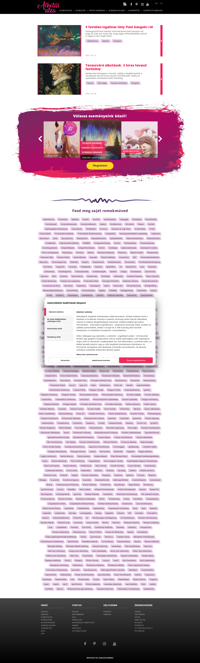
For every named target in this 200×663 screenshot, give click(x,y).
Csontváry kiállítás (103, 527)
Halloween (77, 565)
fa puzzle (55, 480)
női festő (86, 527)
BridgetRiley (151, 286)
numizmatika (147, 570)
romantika (46, 399)
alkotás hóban (89, 371)
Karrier (75, 625)
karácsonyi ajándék (71, 418)
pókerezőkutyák (129, 248)
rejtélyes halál (149, 447)
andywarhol (98, 262)
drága (123, 271)
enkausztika (47, 423)
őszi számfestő (147, 560)
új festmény (107, 541)
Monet (141, 224)
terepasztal (145, 527)
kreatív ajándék (129, 399)
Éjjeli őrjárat (139, 579)
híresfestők (151, 219)
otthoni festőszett (49, 418)
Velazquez (67, 252)
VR (129, 513)
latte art (80, 414)
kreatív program (70, 480)
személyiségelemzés (133, 366)
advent (120, 513)
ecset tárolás (134, 466)
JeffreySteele (88, 290)
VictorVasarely (133, 286)
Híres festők (140, 620)
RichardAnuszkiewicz (53, 290)
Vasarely (44, 262)
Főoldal (44, 611)
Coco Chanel (148, 371)
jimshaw (152, 267)
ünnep (98, 513)
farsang (121, 470)
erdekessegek (99, 271)
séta (55, 238)
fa (121, 267)
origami (153, 579)
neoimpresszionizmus (75, 447)
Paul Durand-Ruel (119, 456)
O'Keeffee (124, 409)
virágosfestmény (102, 243)
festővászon (132, 371)
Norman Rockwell (106, 252)
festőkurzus (115, 224)
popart (85, 262)
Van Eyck (68, 286)
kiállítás (74, 262)
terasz (96, 579)
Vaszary (116, 522)
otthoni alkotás (47, 409)
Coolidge (113, 248)
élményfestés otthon (94, 418)
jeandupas (73, 295)
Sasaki (129, 385)
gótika (147, 390)
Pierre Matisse (77, 461)
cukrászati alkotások (50, 432)
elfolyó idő (92, 276)
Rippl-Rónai (134, 485)
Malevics (122, 252)
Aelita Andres (67, 456)
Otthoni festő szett (144, 628)
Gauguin (117, 41)
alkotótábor (123, 579)
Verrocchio (105, 451)
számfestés (150, 466)
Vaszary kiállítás (151, 522)
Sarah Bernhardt (150, 281)
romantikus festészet (65, 399)
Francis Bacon (47, 499)
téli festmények (132, 546)
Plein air (118, 385)
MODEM (86, 243)
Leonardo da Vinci (51, 286)
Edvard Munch (110, 442)
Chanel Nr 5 (51, 376)
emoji (126, 499)
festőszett (127, 504)
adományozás (114, 262)
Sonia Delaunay (49, 281)
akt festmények (54, 442)
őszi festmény (129, 560)
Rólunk (75, 611)
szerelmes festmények (56, 570)
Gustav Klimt (63, 257)
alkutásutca (98, 366)
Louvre (106, 560)
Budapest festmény (59, 565)
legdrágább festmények (56, 229)
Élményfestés (65, 10)
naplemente (98, 508)
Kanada (120, 527)
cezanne (72, 267)
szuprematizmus (132, 390)
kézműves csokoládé (85, 499)
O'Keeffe (78, 518)
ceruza (60, 489)
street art (141, 423)
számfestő (60, 513)
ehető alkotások (59, 461)
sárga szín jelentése (78, 551)
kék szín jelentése (56, 551)
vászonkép (87, 556)
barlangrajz (46, 494)
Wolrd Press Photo (51, 508)
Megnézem (100, 165)
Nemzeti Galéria (131, 522)
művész (63, 276)
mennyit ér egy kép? (121, 229)
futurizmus (149, 376)
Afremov (130, 224)
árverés (103, 229)
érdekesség (114, 499)
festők (151, 224)
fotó (143, 584)
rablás (152, 584)
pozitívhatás (110, 219)
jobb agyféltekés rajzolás (112, 570)
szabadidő (110, 234)
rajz (142, 267)
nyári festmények (122, 575)
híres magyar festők (113, 461)
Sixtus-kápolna (93, 584)
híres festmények (50, 252)
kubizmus (81, 286)
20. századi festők (150, 494)
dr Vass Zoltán (52, 371)
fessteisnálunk (147, 243)
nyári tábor (109, 579)
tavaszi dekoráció (60, 532)
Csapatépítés (134, 10)
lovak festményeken (84, 575)
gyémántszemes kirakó (58, 437)
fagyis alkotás (145, 451)
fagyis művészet (48, 456)
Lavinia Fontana (134, 276)
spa (72, 579)
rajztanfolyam (139, 480)
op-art (72, 385)
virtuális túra (80, 380)
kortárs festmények (148, 518)
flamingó (47, 579)
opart (106, 286)
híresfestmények (69, 224)
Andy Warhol (79, 257)
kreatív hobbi (94, 409)
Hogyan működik (48, 622)
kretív (117, 243)
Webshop (45, 614)
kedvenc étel (50, 475)
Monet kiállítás (108, 257)
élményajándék (81, 366)
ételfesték (118, 371)
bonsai (143, 489)
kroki (49, 295)
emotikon (137, 499)
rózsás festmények (123, 437)
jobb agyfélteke (120, 480)
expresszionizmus (90, 376)
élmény (153, 508)
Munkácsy (148, 485)
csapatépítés (152, 499)
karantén (135, 380)
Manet (90, 252)
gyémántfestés (152, 432)
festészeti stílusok (110, 376)
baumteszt (131, 267)
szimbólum (61, 527)
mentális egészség (115, 428)
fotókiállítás (83, 508)
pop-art (83, 385)
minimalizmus (96, 428)
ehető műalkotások (117, 414)
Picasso (79, 252)
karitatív (48, 267)
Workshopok (46, 620)
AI (87, 518)
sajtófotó (69, 508)
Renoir (137, 541)
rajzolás (62, 409)
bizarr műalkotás (47, 414)
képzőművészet (99, 238)
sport (116, 560)
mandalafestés (102, 480)
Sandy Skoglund (47, 428)
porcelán (76, 570)
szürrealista (77, 276)
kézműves (131, 295)
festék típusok (152, 418)
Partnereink (140, 614)
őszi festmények (144, 504)
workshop (116, 546)
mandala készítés (105, 589)
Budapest (107, 611)
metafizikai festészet (59, 390)
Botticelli (118, 451)
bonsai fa (154, 489)
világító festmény (49, 395)
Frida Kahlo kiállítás (64, 234)
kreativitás (140, 229)
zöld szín (74, 556)
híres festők (110, 409)
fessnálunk (77, 229)
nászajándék (146, 295)
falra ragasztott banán (138, 565)
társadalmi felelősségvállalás (145, 456)
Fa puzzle (138, 622)
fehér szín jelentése (142, 551)
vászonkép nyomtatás (107, 556)
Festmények (139, 631)
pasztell (112, 418)
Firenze (141, 475)
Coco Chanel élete (69, 376)
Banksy (129, 423)
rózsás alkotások (144, 437)
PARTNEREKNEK (78, 614)
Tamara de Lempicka (70, 281)
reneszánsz (155, 480)
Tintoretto (105, 485)
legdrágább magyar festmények (142, 461)
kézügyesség (127, 290)
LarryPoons (72, 290)
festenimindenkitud (150, 257)
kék (157, 338)
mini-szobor (85, 489)
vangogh (124, 219)
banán (130, 532)
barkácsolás (60, 579)
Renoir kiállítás (152, 541)
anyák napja (147, 556)
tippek (102, 290)
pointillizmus (50, 380)
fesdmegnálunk (50, 248)
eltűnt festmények (126, 489)
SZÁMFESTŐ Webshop (152, 10)
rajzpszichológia (70, 371)
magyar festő (114, 390)
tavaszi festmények (150, 428)
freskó (101, 423)
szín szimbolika (99, 551)
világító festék (68, 395)
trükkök (112, 290)
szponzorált (50, 575)
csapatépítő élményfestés (82, 504)
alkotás (105, 41)
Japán (56, 584)
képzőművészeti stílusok (106, 432)
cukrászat (84, 399)
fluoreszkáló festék (89, 395)
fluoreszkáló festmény (112, 395)
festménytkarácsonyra (149, 262)
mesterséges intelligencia (104, 518)
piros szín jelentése (120, 551)
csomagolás (85, 513)
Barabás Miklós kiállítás (77, 546)
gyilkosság (133, 447)
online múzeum (133, 404)
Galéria (138, 611)
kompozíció (82, 238)
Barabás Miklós (55, 546)
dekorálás (85, 470)
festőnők (105, 276)
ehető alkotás (70, 466)
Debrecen (107, 614)
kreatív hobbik (133, 395)
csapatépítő (94, 461)
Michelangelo (154, 414)
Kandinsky (119, 485)
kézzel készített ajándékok (105, 399)
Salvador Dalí (47, 257)
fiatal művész (84, 456)
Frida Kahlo (45, 234)
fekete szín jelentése (56, 556)
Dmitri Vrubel (137, 252)
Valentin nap (63, 522)
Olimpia (78, 560)
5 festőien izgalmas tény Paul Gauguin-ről (119, 27)
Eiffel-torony (92, 560)
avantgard (95, 286)
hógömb (109, 513)
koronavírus (121, 380)
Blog (43, 631)
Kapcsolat (76, 628)
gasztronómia (143, 385)
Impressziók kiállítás (69, 243)
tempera (90, 423)
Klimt (101, 499)
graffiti (154, 423)
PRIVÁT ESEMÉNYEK (97, 10)
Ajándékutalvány (116, 10)
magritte (60, 267)
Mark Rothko (65, 428)
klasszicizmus (124, 541)
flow (144, 508)
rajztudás (141, 290)
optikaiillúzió (116, 238)
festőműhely (130, 243)
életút (101, 248)
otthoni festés (76, 409)
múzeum (118, 475)
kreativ (96, 219)
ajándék (47, 513)
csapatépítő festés (56, 504)
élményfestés (153, 238)
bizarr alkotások (152, 409)
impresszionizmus (135, 238)
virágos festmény (150, 399)
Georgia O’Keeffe (110, 281)
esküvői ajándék (115, 295)
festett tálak (64, 366)
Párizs (68, 560)
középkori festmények (144, 537)
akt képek (70, 442)
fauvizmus (65, 380)
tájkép (75, 475)
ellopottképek (67, 248)
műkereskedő (100, 456)
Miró (135, 508)
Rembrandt (152, 252)
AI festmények (127, 518)
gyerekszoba (104, 575)
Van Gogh (102, 83)
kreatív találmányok (131, 432)
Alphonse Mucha (130, 281)
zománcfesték (115, 423)
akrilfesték (73, 541)
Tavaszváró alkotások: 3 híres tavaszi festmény (116, 67)
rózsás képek (104, 437)
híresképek (136, 271)
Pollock (64, 475)
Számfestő (139, 625)
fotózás (110, 470)
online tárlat (150, 404)
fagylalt (130, 451)
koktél (138, 575)
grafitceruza (47, 489)
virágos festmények (57, 451)
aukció (93, 451)
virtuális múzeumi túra (90, 404)
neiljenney (49, 271)
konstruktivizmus (132, 376)
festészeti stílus (57, 385)
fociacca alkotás (128, 442)
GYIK (42, 633)
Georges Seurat (78, 451)
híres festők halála (52, 447)
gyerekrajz (95, 537)
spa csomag (48, 366)
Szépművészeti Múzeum (67, 485)
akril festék (101, 466)
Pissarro (109, 537)
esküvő (100, 295)
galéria (130, 475)
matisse (98, 267)
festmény (136, 219)
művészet (44, 238)
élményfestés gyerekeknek (80, 589)
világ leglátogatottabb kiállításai (61, 537)
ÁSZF (74, 617)
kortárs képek (47, 522)
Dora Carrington (51, 466)
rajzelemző (152, 366)
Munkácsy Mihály (116, 565)
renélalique (87, 295)
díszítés (98, 470)
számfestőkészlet (61, 518)
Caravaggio (118, 447)
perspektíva (67, 238)
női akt (44, 338)
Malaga (42, 480)
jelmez (133, 470)
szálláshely (149, 589)
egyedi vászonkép (129, 556)
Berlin (105, 522)
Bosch (49, 485)
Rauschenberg (65, 414)
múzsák (93, 257)
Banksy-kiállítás (53, 560)
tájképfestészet (51, 404)
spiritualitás (131, 584)
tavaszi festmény (119, 83)
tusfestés (77, 423)
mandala (87, 480)
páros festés (92, 522)
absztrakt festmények (127, 494)
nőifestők (118, 276)
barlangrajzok (62, 494)
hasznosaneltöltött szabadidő (133, 234)
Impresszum (77, 620)
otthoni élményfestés (108, 504)
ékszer (60, 589)
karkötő (49, 589)
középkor (133, 570)
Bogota (152, 475)
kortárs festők (65, 499)
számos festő (123, 537)
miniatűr (132, 527)
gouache (137, 418)
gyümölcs (111, 267)
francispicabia (81, 271)
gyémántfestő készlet (83, 437)
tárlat (83, 537)
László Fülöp (79, 390)
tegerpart (149, 575)
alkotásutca (92, 41)
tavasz (90, 83)
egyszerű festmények (99, 447)
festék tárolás (117, 466)
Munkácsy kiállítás (95, 565)
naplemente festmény (119, 508)
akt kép (72, 513)
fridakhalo (50, 243)
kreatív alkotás (152, 395)
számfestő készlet (54, 470)
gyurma (77, 494)
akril (65, 584)
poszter (44, 276)
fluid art (148, 546)
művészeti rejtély (149, 248)
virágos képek (69, 404)
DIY (134, 257)
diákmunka (66, 575)
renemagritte (65, 271)
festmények (51, 224)
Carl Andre (80, 428)
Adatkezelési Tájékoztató (83, 622)
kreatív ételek (137, 414)
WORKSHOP (80, 10)
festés (86, 219)
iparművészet (90, 570)
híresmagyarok (59, 262)
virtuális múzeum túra (101, 380)
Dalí (54, 276)
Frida (152, 229)
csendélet (107, 494)
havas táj (104, 371)
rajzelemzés (113, 366)
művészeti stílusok (82, 432)
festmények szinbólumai (52, 541)
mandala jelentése (112, 584)
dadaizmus (105, 385)
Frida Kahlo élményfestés (89, 234)
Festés (137, 617)
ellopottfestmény (86, 248)
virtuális (139, 513)
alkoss (103, 224)
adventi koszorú (100, 546)
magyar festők (96, 390)
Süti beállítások (79, 631)
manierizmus (149, 380)
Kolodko (71, 489)
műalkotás (91, 229)
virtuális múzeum (114, 404)
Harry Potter (95, 532)
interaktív (152, 513)
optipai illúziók (92, 494)
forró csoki (72, 470)
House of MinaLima (114, 532)
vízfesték (124, 418)
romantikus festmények (128, 589)
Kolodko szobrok (90, 541)
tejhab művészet (96, 414)
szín (50, 527)
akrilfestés (77, 584)
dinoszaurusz (79, 532)
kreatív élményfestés (89, 442)
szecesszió (150, 271)
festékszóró (63, 423)
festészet (62, 219)
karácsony (130, 262)
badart (113, 271)
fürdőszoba (83, 579)
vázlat (153, 290)
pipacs (46, 518)
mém (93, 385)
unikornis (156, 234)
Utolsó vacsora (147, 470)
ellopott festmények (104, 489)
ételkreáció (86, 466)
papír (46, 584)
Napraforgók (146, 442)
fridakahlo (85, 267)
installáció (142, 532)
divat (66, 432)
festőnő (74, 527)
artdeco (59, 295)
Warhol (137, 409)
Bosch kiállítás (89, 485)
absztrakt (118, 286)
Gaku (45, 461)
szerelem (78, 522)
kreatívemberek (88, 224)
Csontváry (124, 257)
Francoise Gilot (91, 281)
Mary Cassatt (152, 276)
